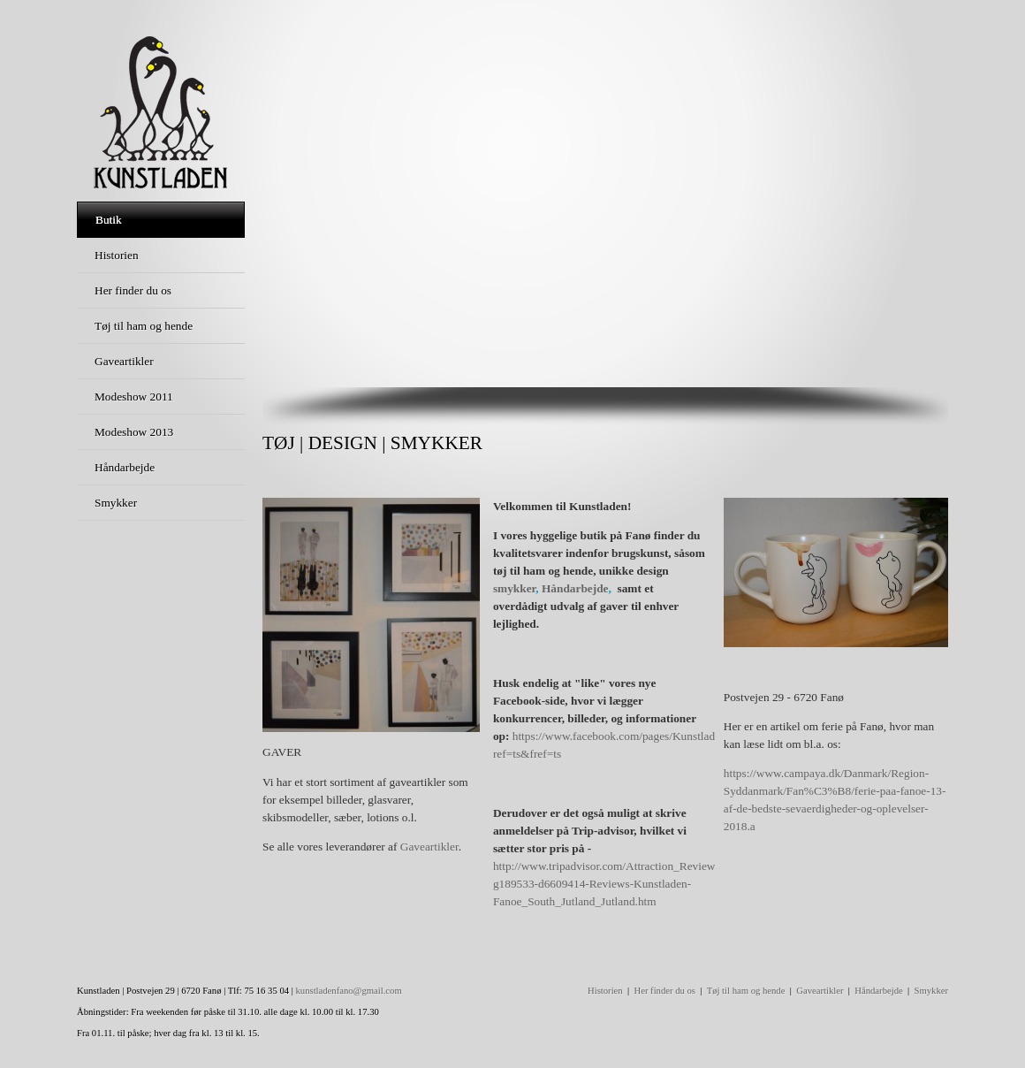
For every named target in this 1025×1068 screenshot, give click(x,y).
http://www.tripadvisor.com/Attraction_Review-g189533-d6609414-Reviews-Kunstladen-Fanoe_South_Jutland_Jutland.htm (606, 883)
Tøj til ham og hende (746, 991)
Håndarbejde (575, 588)
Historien (605, 991)
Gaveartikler (429, 846)
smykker (514, 588)
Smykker (931, 991)
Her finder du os (664, 991)
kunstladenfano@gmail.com (349, 991)
